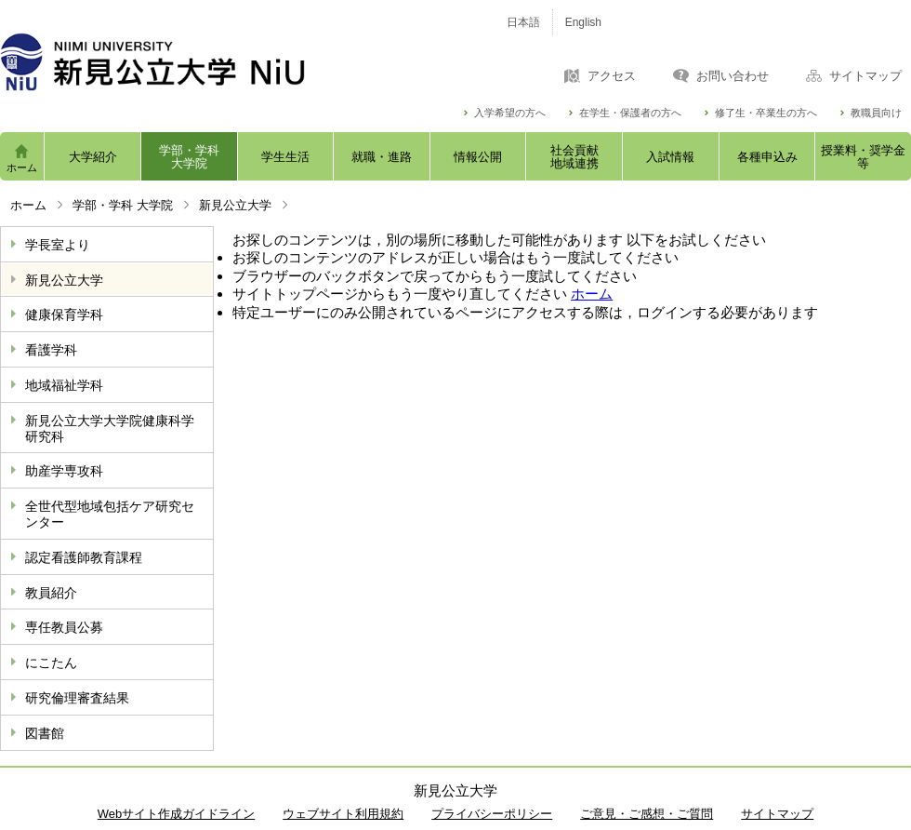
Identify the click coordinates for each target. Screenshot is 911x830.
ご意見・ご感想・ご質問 (646, 814)
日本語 (523, 22)
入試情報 (670, 157)
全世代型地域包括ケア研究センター (109, 514)
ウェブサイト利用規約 (343, 814)
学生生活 (285, 157)
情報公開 (478, 157)
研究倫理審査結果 (77, 697)
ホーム (22, 167)
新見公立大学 (235, 205)
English (583, 22)
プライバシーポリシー (491, 814)
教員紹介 (51, 592)
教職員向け (876, 113)
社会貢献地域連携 (574, 156)
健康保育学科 (64, 314)
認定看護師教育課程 (83, 557)
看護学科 (51, 349)
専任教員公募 (64, 627)
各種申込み (767, 157)
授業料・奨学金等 (863, 156)
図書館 (44, 733)
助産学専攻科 (64, 470)
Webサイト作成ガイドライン (177, 814)
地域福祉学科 (64, 385)
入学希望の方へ (510, 113)
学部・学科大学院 (189, 156)
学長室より (57, 244)
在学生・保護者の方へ (630, 113)
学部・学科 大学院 (123, 205)
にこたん (51, 662)
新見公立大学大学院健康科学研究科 (109, 428)
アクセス (612, 76)
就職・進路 (381, 157)
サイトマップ (865, 76)
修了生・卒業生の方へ (766, 113)
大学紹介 (93, 157)
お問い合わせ (732, 76)
